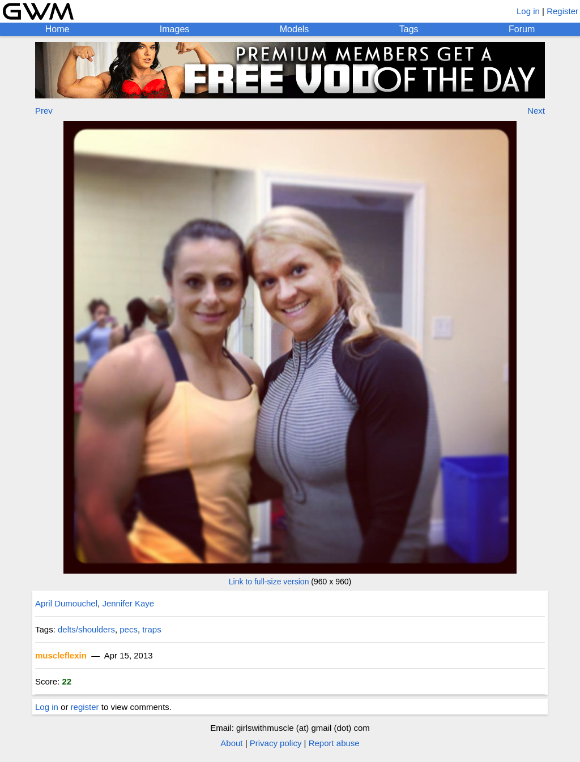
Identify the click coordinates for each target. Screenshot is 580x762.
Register (562, 11)
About (231, 743)
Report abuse (334, 743)
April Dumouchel (66, 603)
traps (151, 629)
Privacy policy (276, 743)
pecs (129, 629)
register (85, 707)
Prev (44, 110)
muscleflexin (61, 655)
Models (294, 29)
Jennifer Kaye (128, 603)
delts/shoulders (86, 629)
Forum (522, 29)
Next (536, 110)
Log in (528, 11)
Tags (409, 29)
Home (57, 29)
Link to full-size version (269, 581)
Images (174, 29)
